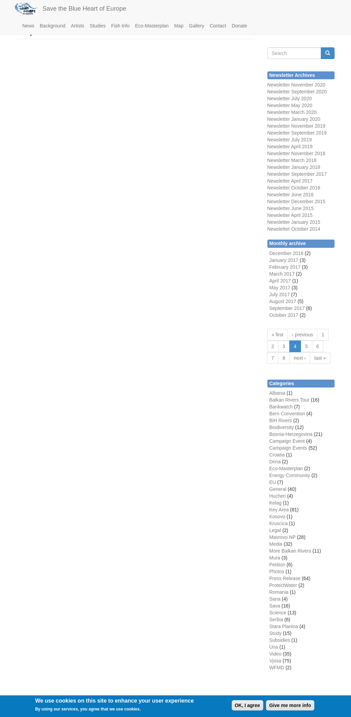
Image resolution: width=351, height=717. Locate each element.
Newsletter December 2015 (296, 201)
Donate (239, 25)
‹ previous (302, 334)
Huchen (277, 496)
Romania (279, 592)
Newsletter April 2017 (290, 181)
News (28, 25)
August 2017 (282, 301)
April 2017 (280, 281)
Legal (275, 530)
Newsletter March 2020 (292, 112)
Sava (274, 606)
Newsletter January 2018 (293, 167)
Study (275, 633)
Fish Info (120, 25)
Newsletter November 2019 (296, 126)
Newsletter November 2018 (296, 153)
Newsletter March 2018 (292, 160)
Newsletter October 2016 (293, 187)
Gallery (196, 25)
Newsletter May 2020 (290, 105)
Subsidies (279, 640)
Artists (77, 25)
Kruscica (278, 523)
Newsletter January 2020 (293, 119)
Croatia (277, 455)
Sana (275, 599)
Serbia (276, 619)
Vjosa (275, 660)
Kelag (275, 503)
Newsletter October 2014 (293, 229)
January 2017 (284, 260)
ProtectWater (283, 585)
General (278, 489)
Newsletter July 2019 (289, 139)
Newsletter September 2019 (297, 133)
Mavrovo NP (282, 537)
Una (273, 647)
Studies (98, 25)
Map (178, 25)
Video (275, 654)
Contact (218, 25)
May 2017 (279, 287)
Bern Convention (287, 413)
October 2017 (284, 315)
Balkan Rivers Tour (289, 400)
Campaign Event (287, 441)
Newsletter (278, 174)
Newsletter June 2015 (290, 208)
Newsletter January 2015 (293, 222)
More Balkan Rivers (290, 551)
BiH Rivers (280, 420)
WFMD (277, 667)
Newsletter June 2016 (290, 194)
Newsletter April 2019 (290, 146)
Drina (275, 461)
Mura (274, 557)
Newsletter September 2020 (297, 91)
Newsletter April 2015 (290, 215)
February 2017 (285, 267)
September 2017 (308, 174)
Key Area (279, 509)
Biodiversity (281, 427)
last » (320, 358)
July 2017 (279, 294)
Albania (277, 393)
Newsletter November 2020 (296, 85)
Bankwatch (281, 406)
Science (278, 612)
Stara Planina (283, 626)
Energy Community (289, 475)
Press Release (285, 578)
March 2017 (282, 274)
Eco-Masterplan (152, 25)
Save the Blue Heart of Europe (84, 8)
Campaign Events (288, 448)
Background (52, 25)
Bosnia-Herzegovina (291, 434)
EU (272, 482)
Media (275, 544)
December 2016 (286, 253)
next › (300, 358)
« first (277, 334)
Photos (277, 571)
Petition (277, 564)
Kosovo (277, 516)
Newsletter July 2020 (289, 98)
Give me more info (290, 707)
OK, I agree (247, 707)
